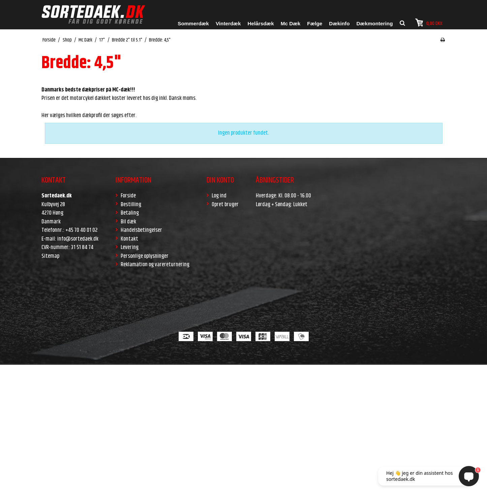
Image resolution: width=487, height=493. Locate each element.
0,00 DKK (429, 22)
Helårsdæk (260, 23)
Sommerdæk (193, 23)
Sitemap (50, 256)
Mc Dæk (291, 23)
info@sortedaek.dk (77, 239)
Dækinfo (339, 23)
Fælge (314, 23)
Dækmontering (375, 23)
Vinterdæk (228, 23)
